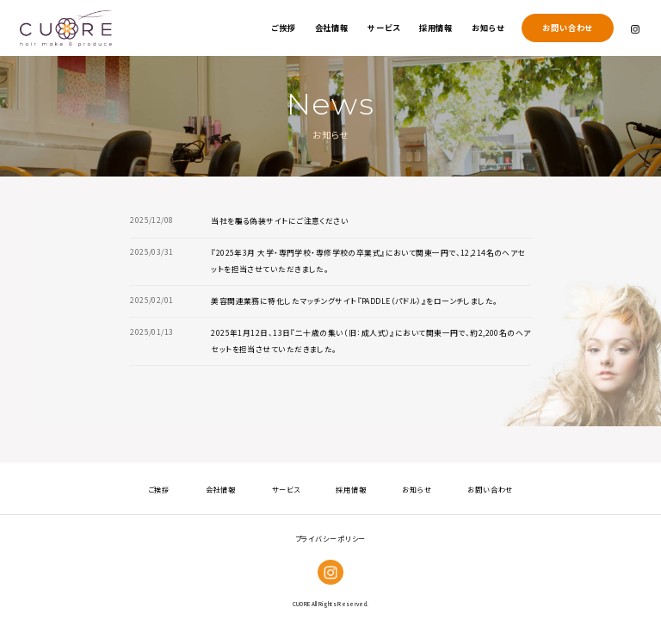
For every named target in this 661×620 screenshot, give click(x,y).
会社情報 (332, 28)
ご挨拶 (283, 28)
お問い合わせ (567, 28)
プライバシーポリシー (331, 538)
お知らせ (488, 28)
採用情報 (436, 28)
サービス (384, 28)
